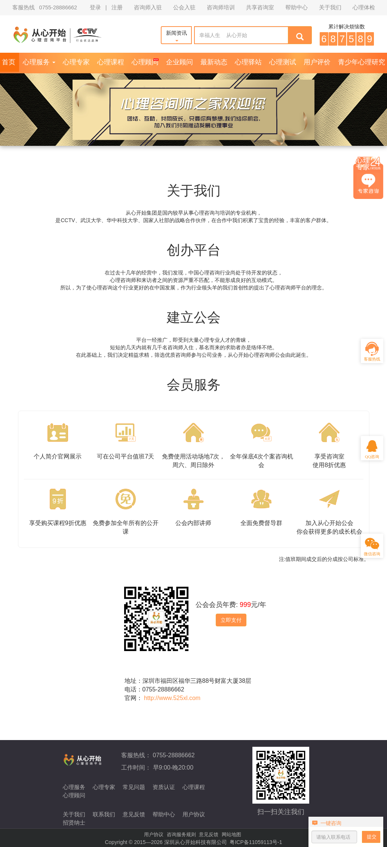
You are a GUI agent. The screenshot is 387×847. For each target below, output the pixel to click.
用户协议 (193, 814)
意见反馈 (134, 814)
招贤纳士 (74, 822)
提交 (372, 837)
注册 (117, 7)
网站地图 (231, 834)
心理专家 (76, 62)
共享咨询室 (260, 7)
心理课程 (110, 62)
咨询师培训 (221, 7)
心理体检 (364, 7)
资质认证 (164, 787)
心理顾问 (145, 62)
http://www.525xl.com (172, 698)
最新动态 (213, 62)
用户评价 (317, 62)
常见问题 (134, 787)
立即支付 (231, 620)
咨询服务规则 (181, 834)
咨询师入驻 (148, 7)
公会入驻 (184, 7)
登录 (95, 7)
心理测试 (282, 62)
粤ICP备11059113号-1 (256, 842)
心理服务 (39, 62)
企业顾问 (179, 62)
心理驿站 (248, 62)
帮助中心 (296, 7)
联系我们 (104, 814)
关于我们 (330, 7)
